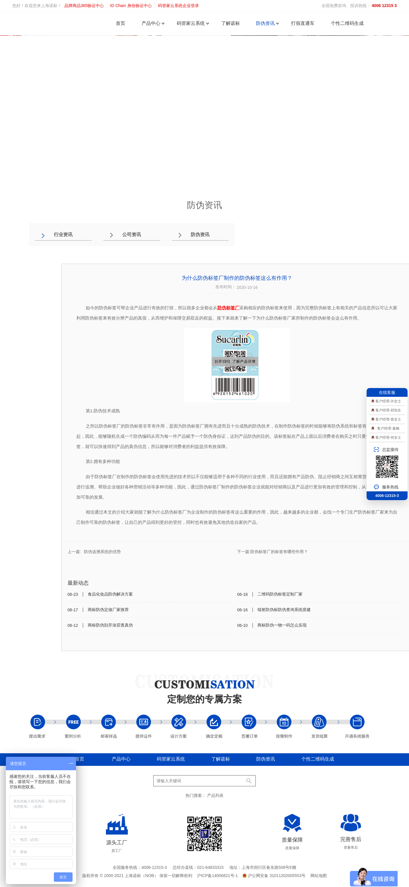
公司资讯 (131, 234)
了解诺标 (230, 23)
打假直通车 (303, 23)
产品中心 (151, 23)
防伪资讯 (265, 23)
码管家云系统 (191, 23)
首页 (120, 23)
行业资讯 (63, 234)
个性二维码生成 (347, 23)
